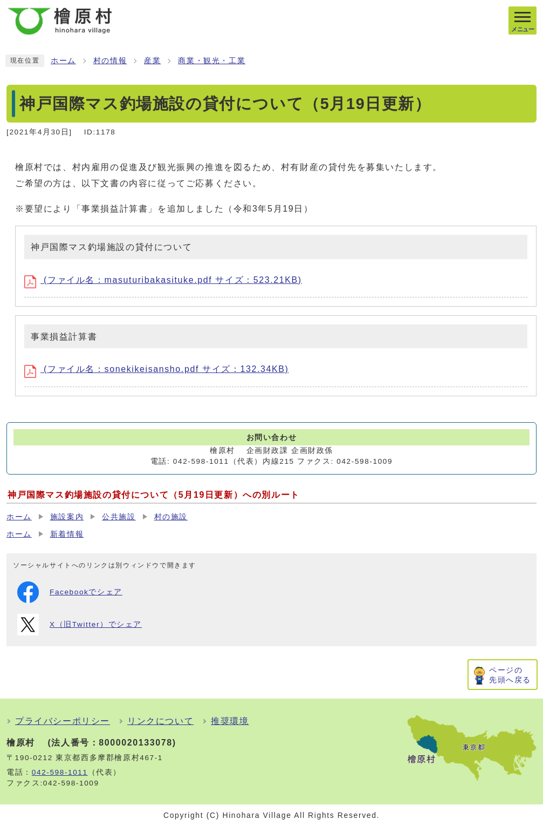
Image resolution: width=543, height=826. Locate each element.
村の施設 (171, 517)
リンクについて (160, 721)
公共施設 (118, 517)
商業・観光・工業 (211, 61)
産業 (152, 61)
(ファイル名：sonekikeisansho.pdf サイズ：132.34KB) (156, 369)
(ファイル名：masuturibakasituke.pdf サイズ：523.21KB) (163, 280)
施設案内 (67, 517)
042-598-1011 (60, 772)
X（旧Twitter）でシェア (79, 624)
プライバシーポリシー (62, 721)
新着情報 (67, 534)
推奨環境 (230, 721)
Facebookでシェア (69, 592)
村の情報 (110, 61)
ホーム (63, 61)
